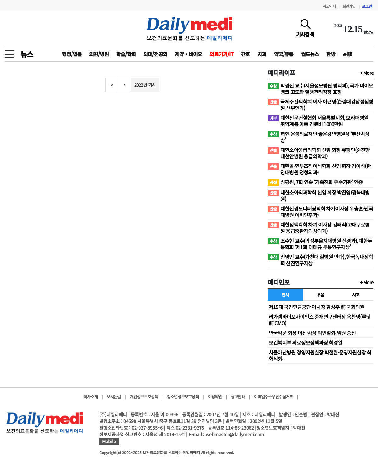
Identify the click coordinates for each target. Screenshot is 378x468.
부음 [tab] (320, 294)
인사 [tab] (285, 294)
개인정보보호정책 (144, 397)
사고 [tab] (355, 294)
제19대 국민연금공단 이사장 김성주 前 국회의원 (316, 307)
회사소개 (90, 397)
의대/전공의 (155, 54)
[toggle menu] (9, 52)
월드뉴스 (310, 54)
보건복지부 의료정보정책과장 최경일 (305, 342)
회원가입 (348, 6)
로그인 (367, 6)
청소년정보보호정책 (183, 397)
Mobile (109, 441)
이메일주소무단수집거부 (273, 397)
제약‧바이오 (188, 54)
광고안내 (329, 6)
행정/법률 (72, 54)
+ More (366, 72)
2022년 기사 (145, 85)
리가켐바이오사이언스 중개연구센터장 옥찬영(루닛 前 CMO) (319, 319)
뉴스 (26, 54)
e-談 (347, 54)
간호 (245, 54)
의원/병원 (99, 54)
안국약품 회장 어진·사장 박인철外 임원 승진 (312, 333)
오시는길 (113, 397)
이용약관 (215, 397)
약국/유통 (284, 54)
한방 (330, 54)
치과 (261, 54)
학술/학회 (126, 54)
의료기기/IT (221, 54)
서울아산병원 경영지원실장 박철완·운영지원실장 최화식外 (320, 355)
